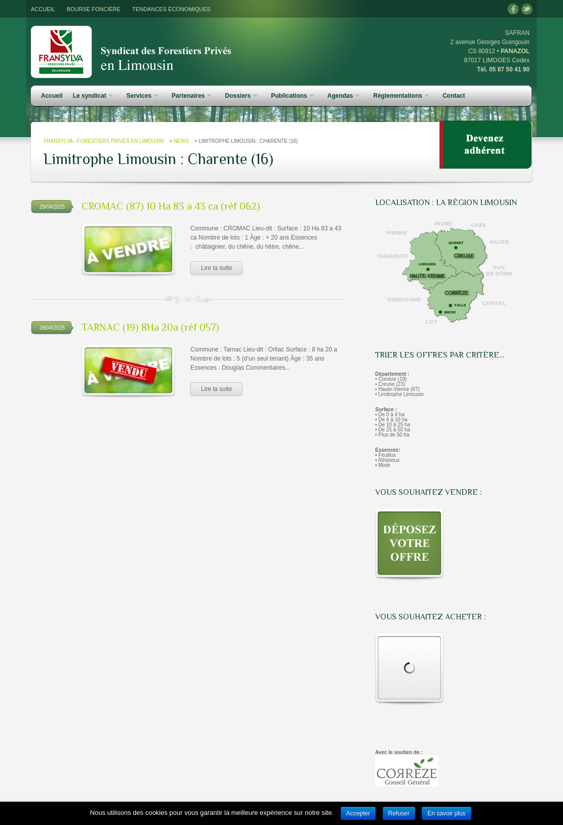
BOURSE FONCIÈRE (93, 9)
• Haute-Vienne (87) (397, 389)
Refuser (399, 813)
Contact (454, 95)
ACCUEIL (43, 9)
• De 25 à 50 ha (392, 430)
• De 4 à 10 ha (391, 419)
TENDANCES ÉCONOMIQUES (171, 9)
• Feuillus (385, 455)
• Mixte (382, 465)
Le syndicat (93, 95)
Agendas (344, 95)
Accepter (358, 813)
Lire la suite (216, 267)
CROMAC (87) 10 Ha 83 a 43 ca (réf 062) (171, 206)
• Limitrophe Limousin (399, 394)
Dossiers (241, 95)
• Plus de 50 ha (392, 435)
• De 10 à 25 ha (392, 424)
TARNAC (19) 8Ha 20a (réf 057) (150, 327)
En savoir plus (446, 813)
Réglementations (401, 95)
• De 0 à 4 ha (390, 414)
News (181, 141)
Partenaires (191, 95)
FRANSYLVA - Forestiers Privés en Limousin (104, 141)
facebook (513, 9)
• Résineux (387, 460)
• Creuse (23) (390, 384)
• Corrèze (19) (391, 379)
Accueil (52, 95)
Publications (292, 95)
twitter (526, 9)
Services (142, 95)
